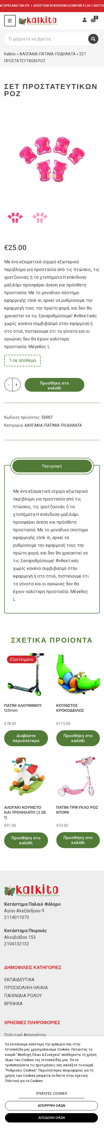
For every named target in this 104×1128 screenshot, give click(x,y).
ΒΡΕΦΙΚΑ (13, 1003)
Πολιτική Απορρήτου (25, 1035)
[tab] (52, 466)
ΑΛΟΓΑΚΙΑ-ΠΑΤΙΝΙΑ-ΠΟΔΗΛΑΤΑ (47, 54)
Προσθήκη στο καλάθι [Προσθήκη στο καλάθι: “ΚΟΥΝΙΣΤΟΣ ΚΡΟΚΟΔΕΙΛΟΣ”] (78, 738)
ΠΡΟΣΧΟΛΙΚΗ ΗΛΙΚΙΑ (26, 987)
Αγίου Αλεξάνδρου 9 (24, 910)
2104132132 (16, 943)
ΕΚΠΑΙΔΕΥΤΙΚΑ (19, 979)
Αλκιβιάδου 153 (20, 937)
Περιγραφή (52, 466)
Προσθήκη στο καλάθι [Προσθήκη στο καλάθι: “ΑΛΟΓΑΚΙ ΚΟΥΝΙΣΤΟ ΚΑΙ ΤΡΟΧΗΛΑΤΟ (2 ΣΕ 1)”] (25, 840)
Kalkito (10, 54)
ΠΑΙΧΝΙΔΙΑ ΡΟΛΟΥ (23, 995)
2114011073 (16, 917)
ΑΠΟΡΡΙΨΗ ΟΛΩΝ (51, 1106)
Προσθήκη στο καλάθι (54, 386)
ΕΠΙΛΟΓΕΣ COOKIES (51, 1093)
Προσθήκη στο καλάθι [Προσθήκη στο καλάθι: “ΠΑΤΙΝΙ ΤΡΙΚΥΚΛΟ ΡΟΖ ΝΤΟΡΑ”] (78, 840)
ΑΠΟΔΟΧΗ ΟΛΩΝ (51, 1118)
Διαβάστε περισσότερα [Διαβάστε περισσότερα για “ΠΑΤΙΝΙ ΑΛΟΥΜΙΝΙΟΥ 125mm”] (25, 738)
